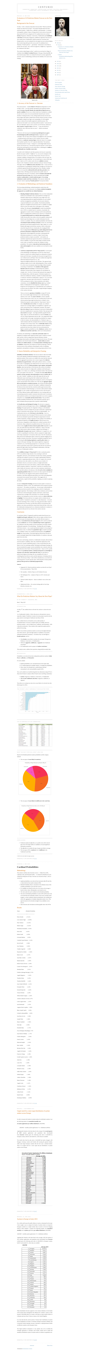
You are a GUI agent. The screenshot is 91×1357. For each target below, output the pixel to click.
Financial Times (58, 84)
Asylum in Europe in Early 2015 (27, 1219)
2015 (58, 61)
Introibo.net (57, 94)
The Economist (58, 82)
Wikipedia (57, 100)
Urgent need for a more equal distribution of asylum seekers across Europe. (33, 1112)
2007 (58, 74)
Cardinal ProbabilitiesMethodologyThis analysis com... (65, 56)
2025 (58, 43)
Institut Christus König (60, 88)
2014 (58, 63)
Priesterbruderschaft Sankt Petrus (62, 92)
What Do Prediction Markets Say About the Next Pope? (34, 596)
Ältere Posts (49, 1345)
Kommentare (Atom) (27, 1348)
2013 (58, 65)
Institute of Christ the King (61, 90)
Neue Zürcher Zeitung (60, 86)
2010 (58, 72)
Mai (59, 44)
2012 (58, 68)
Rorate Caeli (58, 96)
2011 (58, 70)
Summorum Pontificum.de (61, 98)
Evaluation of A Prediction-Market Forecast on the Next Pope (34, 19)
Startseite (32, 1345)
